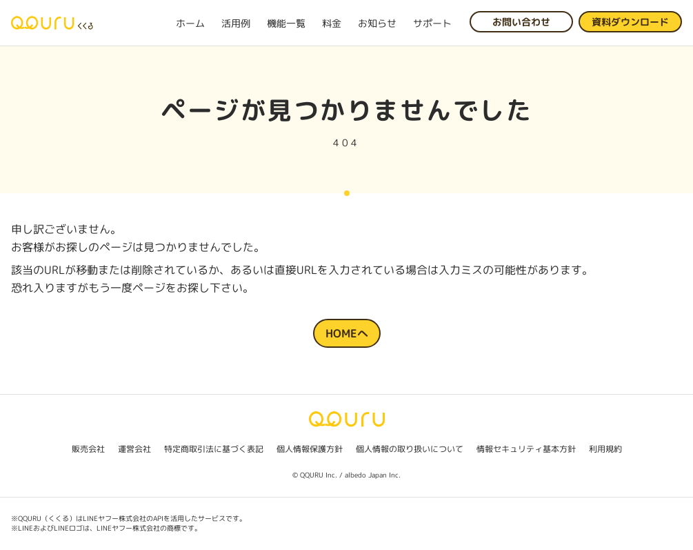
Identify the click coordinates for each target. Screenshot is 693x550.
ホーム (190, 23)
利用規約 (605, 449)
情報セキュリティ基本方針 (526, 449)
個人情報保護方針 (310, 449)
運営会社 (134, 449)
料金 (331, 23)
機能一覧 (286, 23)
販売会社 (88, 449)
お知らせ (377, 23)
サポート (432, 23)
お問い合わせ (521, 21)
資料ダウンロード (630, 21)
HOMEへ (346, 333)
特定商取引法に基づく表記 (213, 449)
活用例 (235, 23)
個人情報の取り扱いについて (409, 449)
